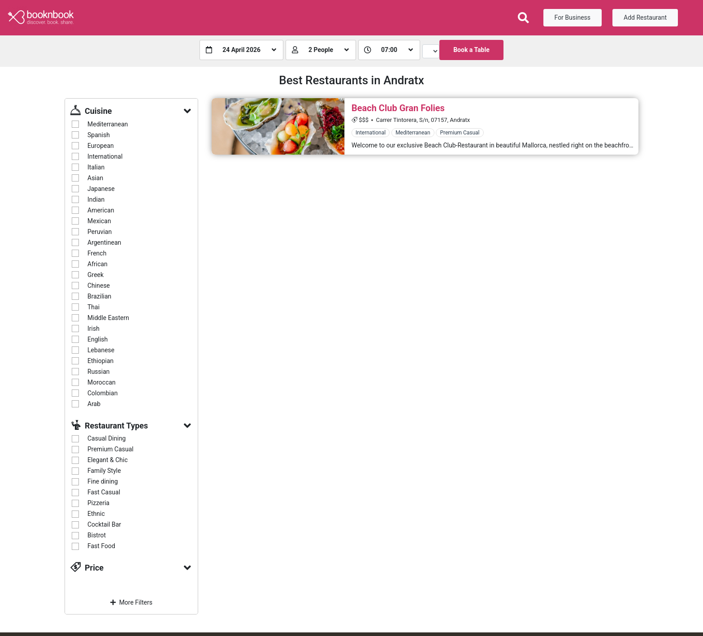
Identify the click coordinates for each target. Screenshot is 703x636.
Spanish (98, 134)
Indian (95, 199)
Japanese (101, 188)
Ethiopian (100, 360)
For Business (572, 17)
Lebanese (100, 350)
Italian (95, 167)
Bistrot (96, 535)
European (100, 145)
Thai (93, 307)
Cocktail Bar (104, 524)
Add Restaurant (645, 17)
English (97, 339)
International (104, 156)
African (97, 264)
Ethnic (96, 513)
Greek (95, 274)
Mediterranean (107, 124)
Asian (95, 178)
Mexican (99, 221)
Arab (93, 403)
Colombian (102, 393)
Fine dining (102, 481)
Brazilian (99, 296)
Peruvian (99, 231)
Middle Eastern (108, 317)
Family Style (104, 470)
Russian (98, 371)
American (100, 210)
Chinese (98, 285)
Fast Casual (103, 492)
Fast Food (101, 545)
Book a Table (471, 49)
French (96, 253)
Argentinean (104, 242)
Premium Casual (110, 449)
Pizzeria (98, 502)
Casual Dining (106, 438)
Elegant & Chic (107, 459)
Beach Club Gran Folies (398, 108)
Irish (93, 328)
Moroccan (101, 382)
